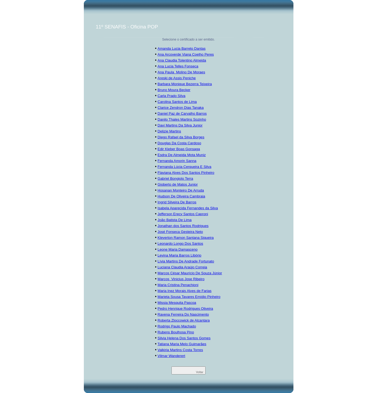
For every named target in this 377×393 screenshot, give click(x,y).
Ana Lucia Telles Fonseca (177, 66)
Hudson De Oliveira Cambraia (181, 196)
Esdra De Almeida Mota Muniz (181, 155)
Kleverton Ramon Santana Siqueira (185, 238)
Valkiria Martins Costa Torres (180, 350)
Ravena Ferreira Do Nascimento (183, 314)
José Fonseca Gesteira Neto (180, 232)
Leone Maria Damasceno (177, 249)
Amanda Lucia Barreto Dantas (181, 48)
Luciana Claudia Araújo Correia (182, 267)
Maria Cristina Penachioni (177, 285)
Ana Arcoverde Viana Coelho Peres (185, 54)
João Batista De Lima (174, 220)
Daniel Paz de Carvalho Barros (182, 113)
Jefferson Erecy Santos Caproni (182, 214)
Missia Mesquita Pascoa (176, 303)
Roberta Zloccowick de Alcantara (183, 320)
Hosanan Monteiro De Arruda (180, 190)
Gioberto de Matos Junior (177, 184)
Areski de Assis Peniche (176, 78)
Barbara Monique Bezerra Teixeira (184, 84)
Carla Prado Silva (171, 96)
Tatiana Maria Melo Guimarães (181, 344)
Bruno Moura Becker (173, 90)
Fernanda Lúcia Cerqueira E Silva (184, 167)
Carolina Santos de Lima (177, 102)
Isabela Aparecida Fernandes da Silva (187, 208)
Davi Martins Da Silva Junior (179, 125)
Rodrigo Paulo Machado (176, 326)
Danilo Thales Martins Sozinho (181, 119)
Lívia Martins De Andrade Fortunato (185, 261)
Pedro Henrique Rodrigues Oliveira (185, 309)
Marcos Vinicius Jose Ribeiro (180, 279)
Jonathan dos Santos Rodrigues (183, 226)
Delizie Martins (169, 131)
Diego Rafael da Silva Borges (180, 137)
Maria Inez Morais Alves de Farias (184, 291)
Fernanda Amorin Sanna (176, 161)
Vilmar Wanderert (171, 356)
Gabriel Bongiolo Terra (175, 178)
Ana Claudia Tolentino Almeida (181, 60)
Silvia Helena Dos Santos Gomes (183, 338)
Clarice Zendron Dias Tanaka (180, 108)
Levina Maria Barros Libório (179, 255)
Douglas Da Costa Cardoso (179, 143)
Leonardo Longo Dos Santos (180, 243)
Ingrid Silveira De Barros (176, 202)
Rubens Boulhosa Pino (175, 332)
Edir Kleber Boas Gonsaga (178, 149)
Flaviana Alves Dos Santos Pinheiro (185, 173)
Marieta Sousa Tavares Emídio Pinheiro (188, 297)
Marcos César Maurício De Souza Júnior (189, 273)
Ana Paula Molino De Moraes (181, 72)
